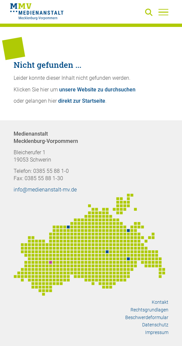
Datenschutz (155, 324)
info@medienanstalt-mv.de (45, 189)
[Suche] (150, 13)
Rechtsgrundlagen (149, 309)
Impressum (156, 332)
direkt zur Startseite (81, 101)
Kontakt (160, 302)
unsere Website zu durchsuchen (97, 89)
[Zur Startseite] (36, 12)
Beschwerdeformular (146, 317)
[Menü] (163, 12)
